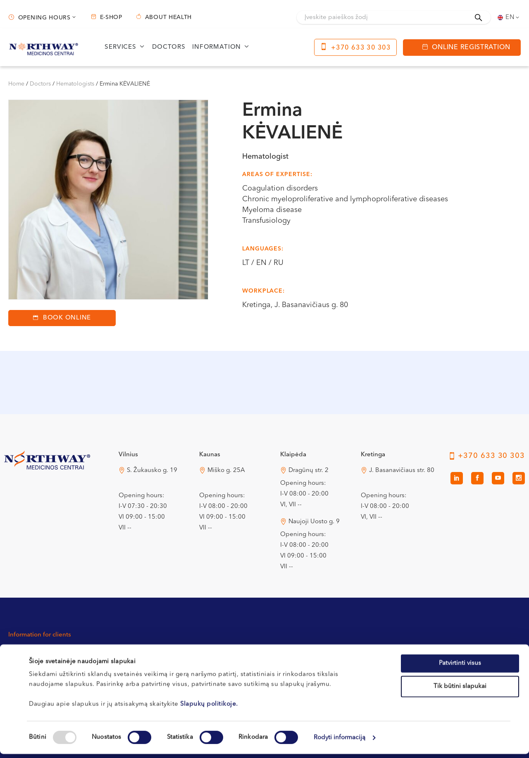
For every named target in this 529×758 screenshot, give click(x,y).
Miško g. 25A (226, 470)
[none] (509, 17)
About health (168, 17)
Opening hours (44, 18)
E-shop (111, 17)
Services (120, 47)
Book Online (67, 318)
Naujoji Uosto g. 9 (314, 522)
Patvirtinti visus (460, 667)
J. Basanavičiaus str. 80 (401, 470)
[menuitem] (509, 17)
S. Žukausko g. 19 (152, 470)
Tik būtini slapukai (460, 690)
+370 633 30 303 (361, 48)
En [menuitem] (510, 17)
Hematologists (75, 84)
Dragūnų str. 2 (308, 470)
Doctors (169, 47)
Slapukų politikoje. (209, 708)
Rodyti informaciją (340, 742)
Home (16, 84)
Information (216, 47)
